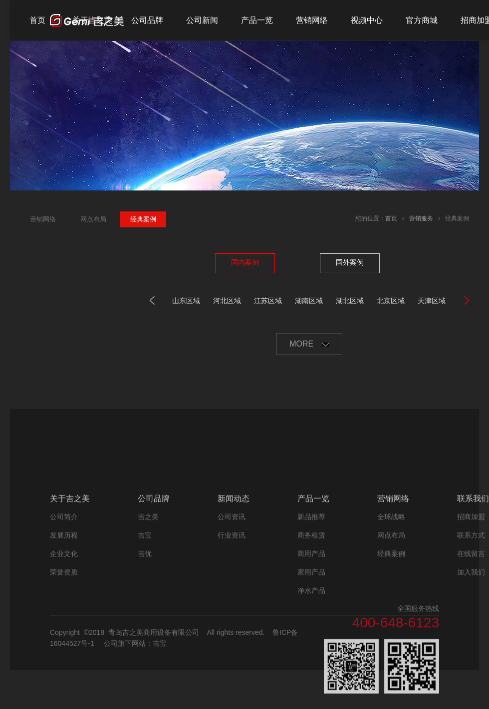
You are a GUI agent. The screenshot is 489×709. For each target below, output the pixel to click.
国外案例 (350, 262)
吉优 (145, 607)
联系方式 (471, 588)
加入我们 (471, 625)
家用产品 (311, 625)
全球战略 (391, 570)
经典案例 (391, 607)
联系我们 (473, 551)
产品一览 (257, 20)
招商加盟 (471, 570)
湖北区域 (350, 301)
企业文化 (64, 607)
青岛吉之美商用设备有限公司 (153, 686)
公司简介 (64, 570)
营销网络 (312, 20)
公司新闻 (202, 20)
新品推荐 (311, 570)
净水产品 (311, 644)
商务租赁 (311, 588)
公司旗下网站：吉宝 (135, 697)
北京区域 (391, 301)
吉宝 (145, 588)
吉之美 (148, 570)
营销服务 (421, 219)
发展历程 (64, 588)
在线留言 (471, 607)
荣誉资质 (64, 625)
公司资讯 (231, 570)
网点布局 (391, 588)
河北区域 (227, 301)
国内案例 (245, 262)
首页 (37, 20)
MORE (309, 344)
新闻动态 (233, 551)
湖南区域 (309, 301)
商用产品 (311, 607)
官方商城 (422, 20)
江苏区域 (268, 301)
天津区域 (432, 301)
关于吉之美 (92, 20)
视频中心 (367, 20)
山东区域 (186, 301)
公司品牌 (147, 20)
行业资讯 (231, 588)
